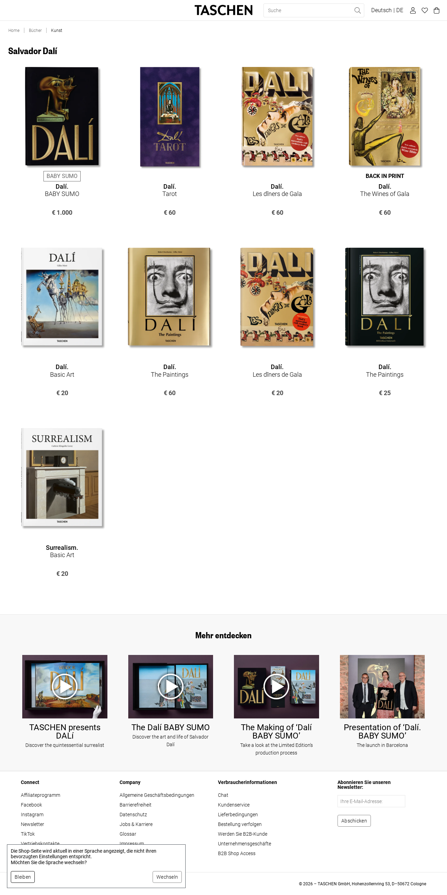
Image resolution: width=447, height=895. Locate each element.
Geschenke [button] (100, 10)
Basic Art (62, 370)
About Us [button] (160, 10)
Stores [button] (131, 10)
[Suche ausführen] (357, 10)
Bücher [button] (17, 10)
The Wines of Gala (384, 190)
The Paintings (169, 370)
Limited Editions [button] (56, 10)
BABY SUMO (62, 190)
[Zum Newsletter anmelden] (354, 821)
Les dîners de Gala (277, 190)
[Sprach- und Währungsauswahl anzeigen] (387, 10)
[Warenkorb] (435, 10)
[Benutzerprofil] (412, 10)
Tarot (169, 190)
